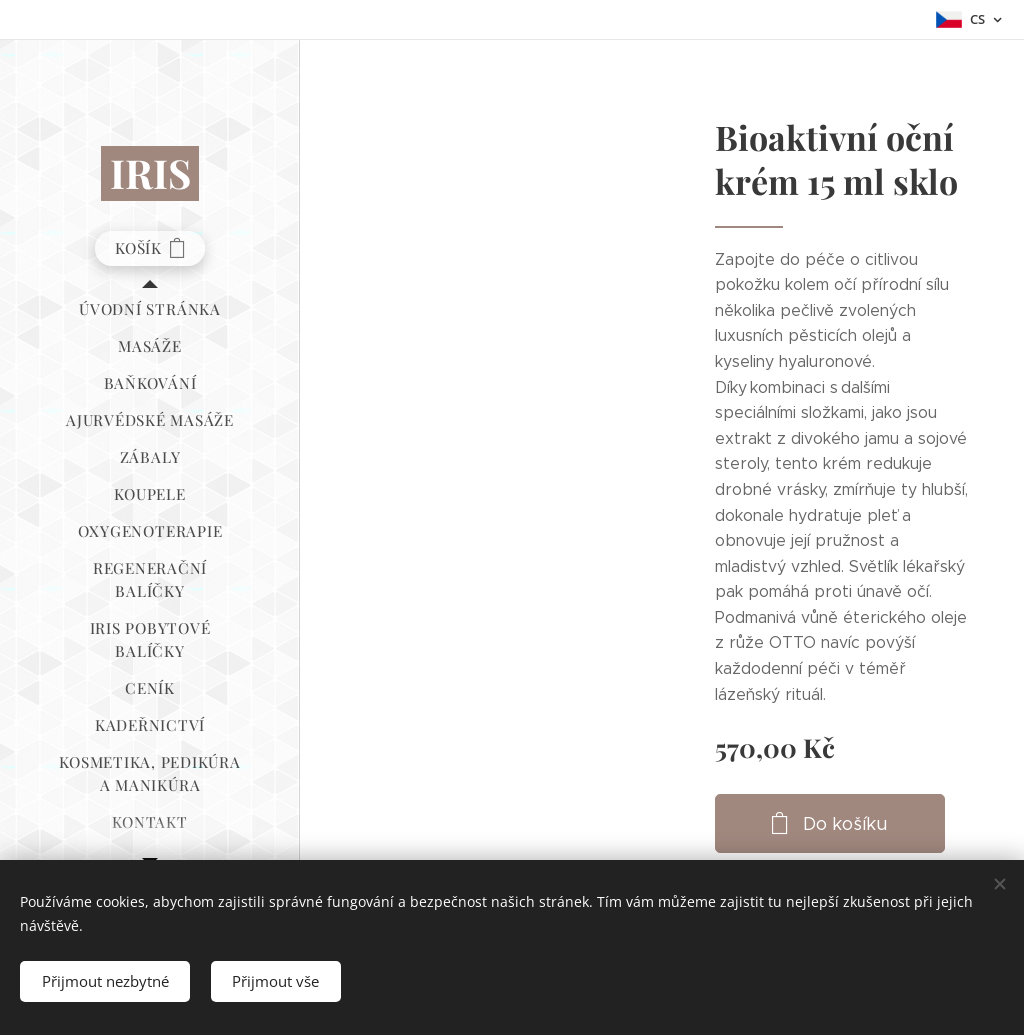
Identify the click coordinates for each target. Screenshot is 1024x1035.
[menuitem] (150, 309)
